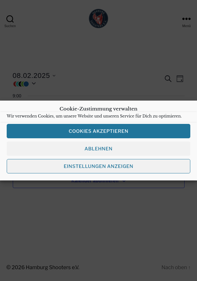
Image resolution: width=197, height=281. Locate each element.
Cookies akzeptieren (98, 135)
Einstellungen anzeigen (98, 170)
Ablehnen (98, 153)
